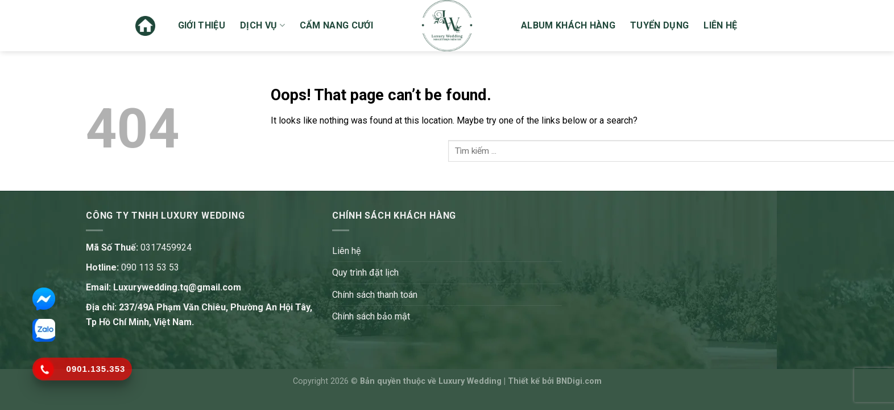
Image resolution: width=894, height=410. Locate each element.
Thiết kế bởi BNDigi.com (555, 381)
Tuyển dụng (659, 25)
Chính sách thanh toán (374, 294)
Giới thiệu (201, 25)
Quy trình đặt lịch (365, 272)
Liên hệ (720, 25)
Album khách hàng (568, 25)
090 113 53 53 (150, 267)
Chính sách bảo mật (371, 316)
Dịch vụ (262, 25)
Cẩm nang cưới (336, 25)
